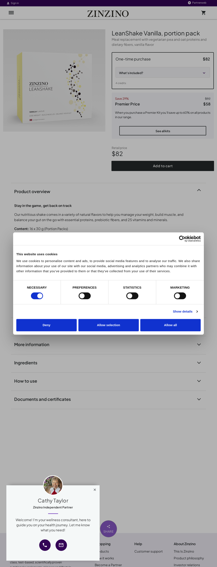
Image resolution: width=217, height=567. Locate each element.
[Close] (94, 488)
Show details (183, 311)
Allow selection (108, 325)
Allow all (170, 325)
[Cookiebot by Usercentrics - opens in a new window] (182, 239)
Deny (46, 325)
